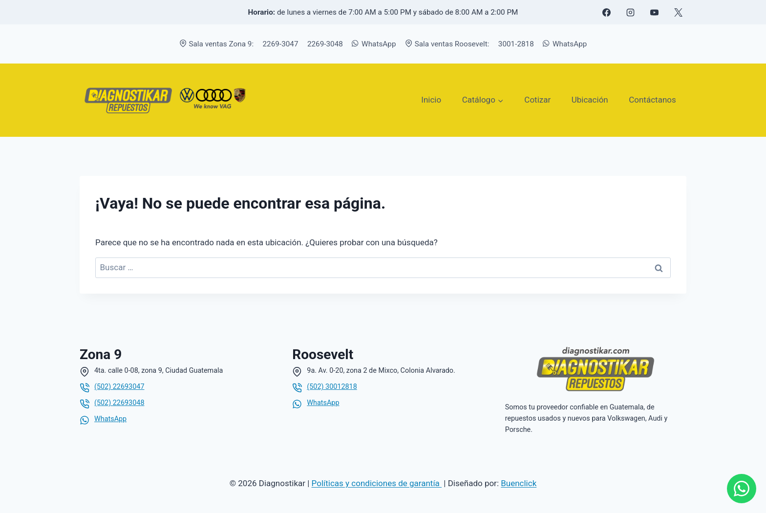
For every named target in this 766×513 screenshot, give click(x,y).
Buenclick (518, 483)
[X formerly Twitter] (678, 12)
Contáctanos (652, 100)
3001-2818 (516, 44)
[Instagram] (630, 12)
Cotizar (537, 100)
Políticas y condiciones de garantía (377, 483)
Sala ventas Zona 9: (216, 44)
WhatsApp (374, 44)
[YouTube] (654, 12)
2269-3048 (325, 44)
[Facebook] (606, 12)
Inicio (431, 100)
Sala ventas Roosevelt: (447, 44)
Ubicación (590, 100)
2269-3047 (280, 44)
